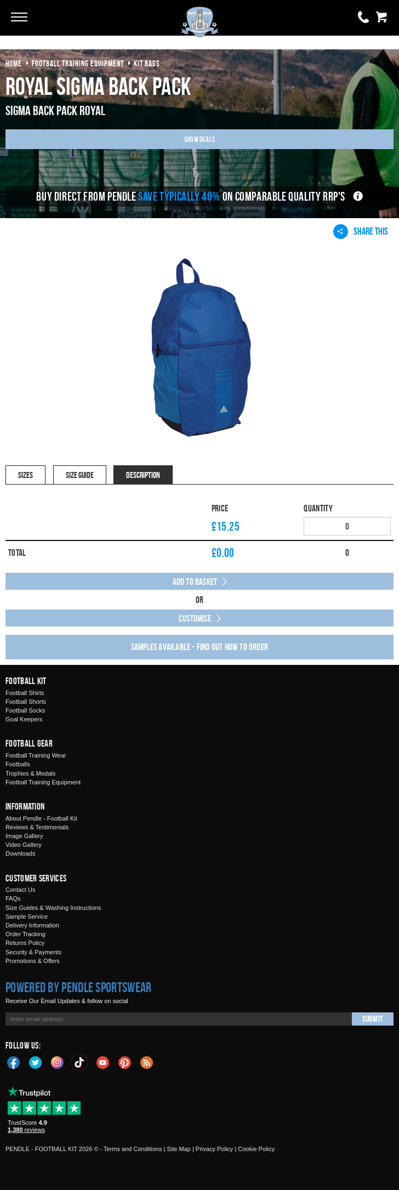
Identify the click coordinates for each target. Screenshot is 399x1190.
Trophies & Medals (30, 773)
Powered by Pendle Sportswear (78, 987)
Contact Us (20, 889)
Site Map (178, 1149)
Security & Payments (33, 952)
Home (13, 63)
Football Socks (25, 710)
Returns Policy (24, 943)
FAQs (13, 898)
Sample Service (26, 916)
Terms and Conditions (133, 1149)
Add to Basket (195, 582)
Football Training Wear (35, 755)
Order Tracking (25, 934)
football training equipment (78, 63)
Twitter (35, 1062)
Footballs (17, 764)
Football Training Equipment (43, 782)
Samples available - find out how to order (199, 647)
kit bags (147, 63)
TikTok (80, 1062)
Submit (372, 1018)
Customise (195, 618)
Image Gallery (24, 836)
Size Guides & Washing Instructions (53, 907)
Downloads (20, 853)
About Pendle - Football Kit (41, 818)
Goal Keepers (23, 719)
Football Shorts (25, 701)
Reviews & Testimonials (37, 827)
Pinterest (125, 1062)
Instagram (57, 1062)
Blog (147, 1062)
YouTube (103, 1062)
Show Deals (199, 139)
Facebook (13, 1062)
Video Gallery (23, 844)
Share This (360, 231)
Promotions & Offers (32, 961)
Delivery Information (32, 925)
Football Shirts (24, 693)
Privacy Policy (214, 1149)
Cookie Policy (256, 1149)
